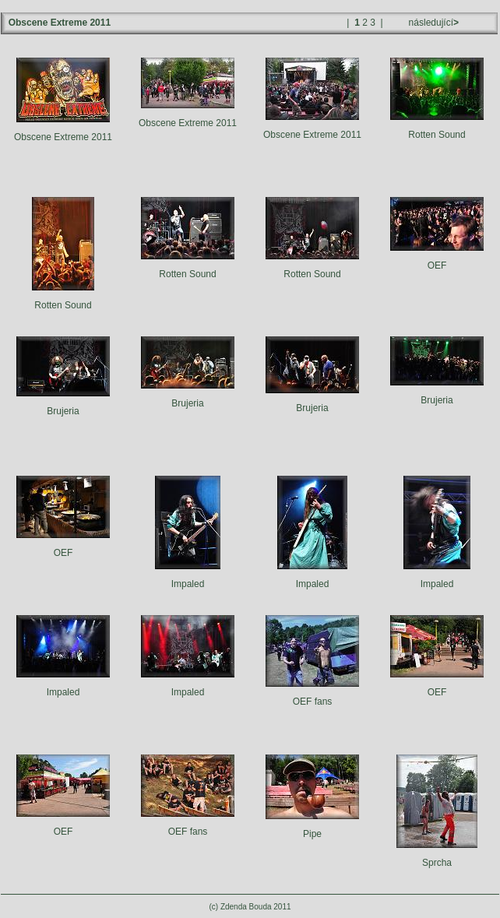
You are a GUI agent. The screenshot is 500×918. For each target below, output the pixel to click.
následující (432, 22)
